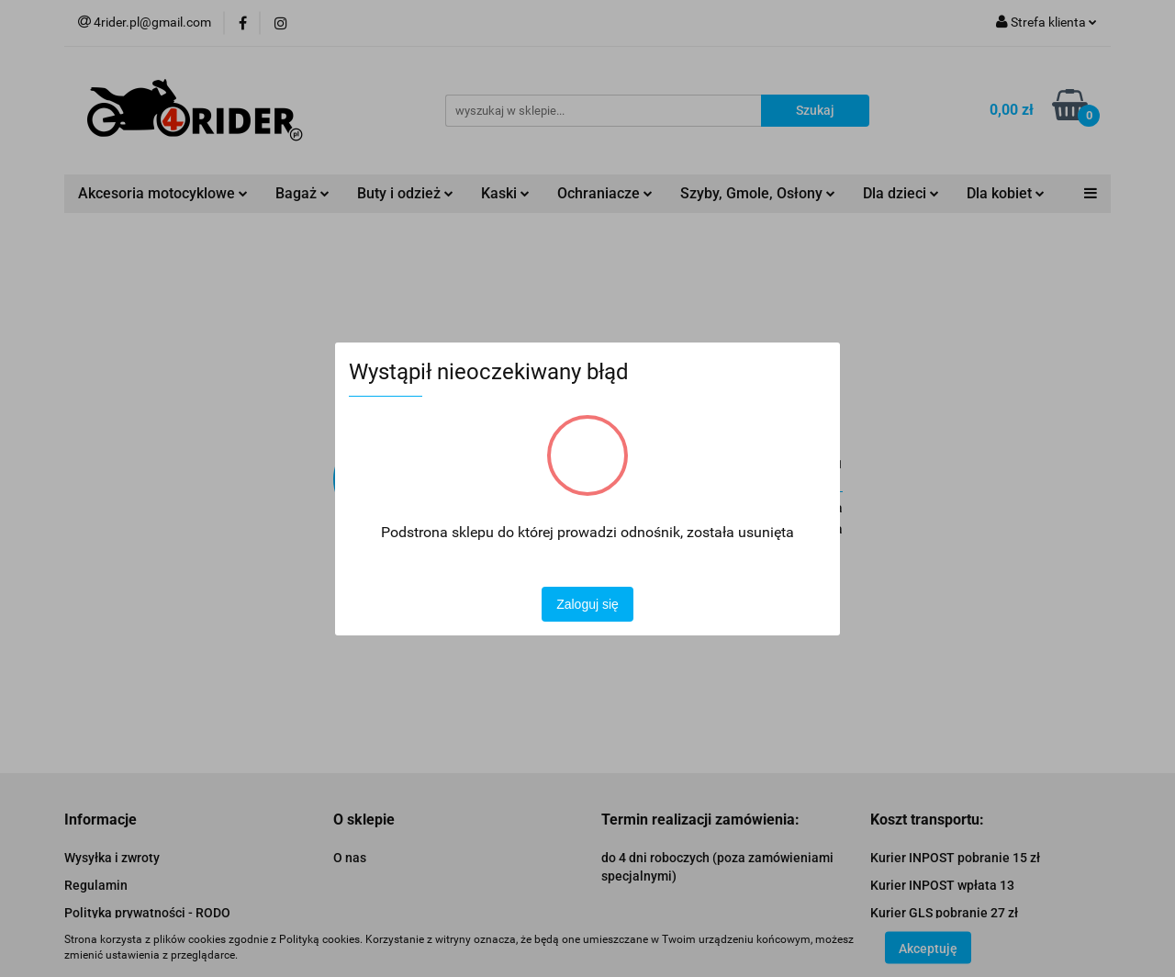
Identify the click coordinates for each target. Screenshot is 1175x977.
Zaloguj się (587, 604)
